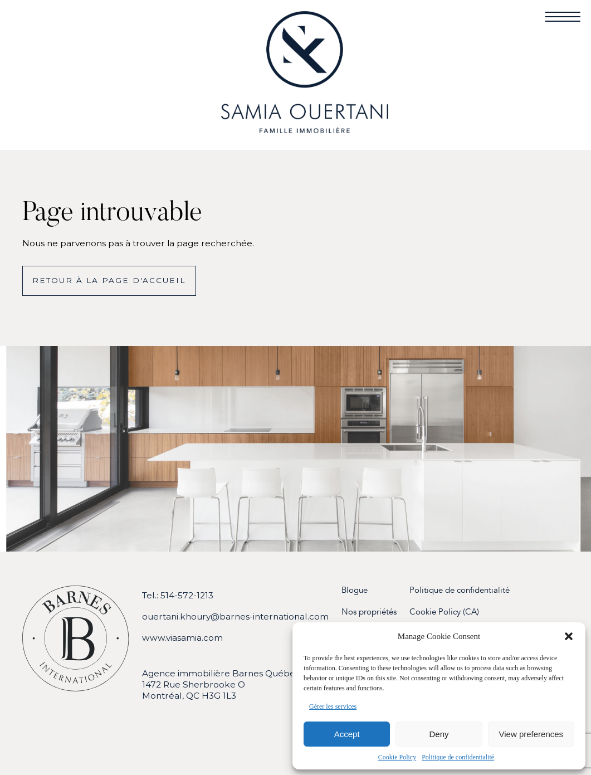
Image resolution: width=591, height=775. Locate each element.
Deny (438, 734)
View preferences (531, 734)
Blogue (354, 590)
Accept (347, 734)
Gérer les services (332, 706)
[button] (568, 636)
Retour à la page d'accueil (108, 280)
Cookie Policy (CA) (444, 612)
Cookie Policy (397, 757)
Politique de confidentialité (458, 757)
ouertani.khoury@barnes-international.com (235, 616)
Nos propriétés (369, 612)
